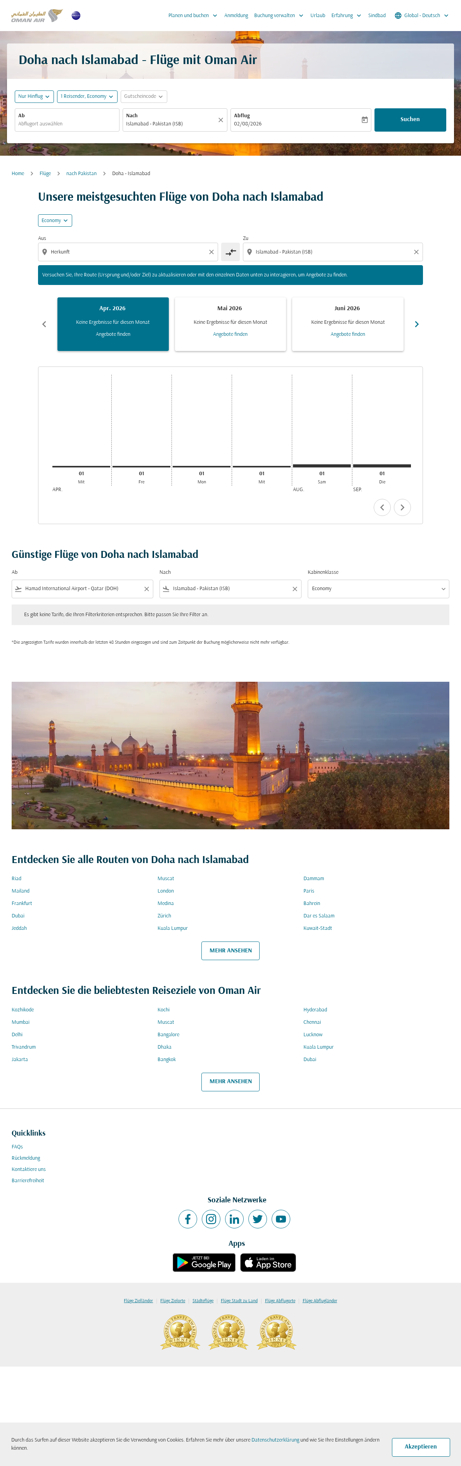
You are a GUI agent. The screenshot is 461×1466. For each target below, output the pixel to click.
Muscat (166, 879)
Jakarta (20, 1060)
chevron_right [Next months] (417, 324)
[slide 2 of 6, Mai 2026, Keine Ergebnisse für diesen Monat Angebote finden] (230, 324)
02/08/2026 (248, 124)
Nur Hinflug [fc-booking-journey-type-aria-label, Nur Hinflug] (30, 96)
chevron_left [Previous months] (44, 324)
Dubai (18, 916)
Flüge (45, 174)
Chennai (312, 1022)
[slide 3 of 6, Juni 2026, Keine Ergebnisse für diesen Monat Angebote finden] (348, 324)
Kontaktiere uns (29, 1169)
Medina (166, 904)
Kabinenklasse (323, 572)
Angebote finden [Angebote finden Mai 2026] (230, 334)
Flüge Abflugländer (320, 1301)
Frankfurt (22, 904)
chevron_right (402, 507)
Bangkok (167, 1060)
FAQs (17, 1147)
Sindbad (377, 16)
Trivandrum (24, 1047)
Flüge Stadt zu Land (239, 1301)
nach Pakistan (81, 174)
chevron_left (382, 507)
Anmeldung (236, 16)
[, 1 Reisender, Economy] (83, 96)
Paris (308, 891)
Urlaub (317, 16)
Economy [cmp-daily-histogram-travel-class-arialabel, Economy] (51, 221)
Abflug (242, 116)
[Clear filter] (146, 589)
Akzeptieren (421, 1447)
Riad (16, 879)
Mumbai (20, 1022)
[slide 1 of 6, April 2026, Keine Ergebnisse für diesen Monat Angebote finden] (113, 324)
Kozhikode (23, 1010)
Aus (42, 238)
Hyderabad (315, 1010)
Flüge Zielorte (172, 1301)
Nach (132, 116)
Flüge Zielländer (138, 1301)
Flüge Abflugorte (280, 1301)
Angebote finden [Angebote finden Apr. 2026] (113, 334)
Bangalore (168, 1035)
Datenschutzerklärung (275, 1440)
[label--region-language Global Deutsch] (422, 16)
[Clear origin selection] (213, 252)
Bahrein (311, 904)
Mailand (20, 891)
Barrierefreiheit (28, 1181)
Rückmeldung (26, 1158)
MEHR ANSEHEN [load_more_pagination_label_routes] (231, 951)
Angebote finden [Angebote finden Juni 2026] (348, 334)
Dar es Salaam (318, 916)
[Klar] (222, 120)
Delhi (17, 1035)
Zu (245, 238)
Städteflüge (202, 1301)
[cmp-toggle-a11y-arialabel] (230, 252)
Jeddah (19, 928)
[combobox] (67, 124)
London (166, 891)
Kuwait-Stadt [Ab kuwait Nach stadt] (317, 928)
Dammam (313, 879)
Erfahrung (348, 16)
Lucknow (312, 1035)
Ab (21, 116)
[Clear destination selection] (417, 252)
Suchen (410, 119)
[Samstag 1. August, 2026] (322, 465)
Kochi (164, 1010)
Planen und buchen (194, 16)
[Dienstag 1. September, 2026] (382, 465)
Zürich (164, 916)
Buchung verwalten (280, 16)
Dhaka (165, 1047)
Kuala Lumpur (173, 928)
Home (18, 174)
